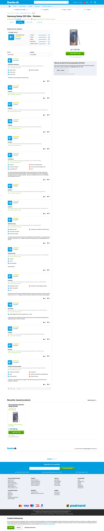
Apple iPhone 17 (11, 480)
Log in (80, 2)
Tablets (30, 6)
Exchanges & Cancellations (13, 497)
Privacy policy (57, 494)
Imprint (44, 513)
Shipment (10, 496)
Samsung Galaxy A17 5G (13, 487)
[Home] (9, 6)
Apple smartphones (35, 480)
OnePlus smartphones (35, 482)
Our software (56, 493)
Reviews (33, 13)
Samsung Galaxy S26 (12, 482)
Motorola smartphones (35, 483)
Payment (9, 492)
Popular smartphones (14, 478)
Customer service (47, 6)
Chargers (79, 482)
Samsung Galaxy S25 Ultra (25, 13)
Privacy (40, 513)
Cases (79, 480)
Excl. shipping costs (77, 57)
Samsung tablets (57, 481)
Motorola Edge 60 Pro (12, 486)
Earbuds (79, 483)
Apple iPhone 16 (11, 481)
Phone (15, 6)
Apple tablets (56, 480)
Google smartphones (35, 485)
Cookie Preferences (51, 513)
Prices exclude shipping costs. (65, 510)
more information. (64, 512)
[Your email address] (44, 468)
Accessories (22, 6)
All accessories (80, 487)
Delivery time (10, 494)
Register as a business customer (37, 493)
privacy (43, 524)
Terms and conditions (60, 513)
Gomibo (56, 490)
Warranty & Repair (11, 498)
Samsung (17, 13)
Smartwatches (80, 486)
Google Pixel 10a (11, 485)
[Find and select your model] (51, 2)
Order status (10, 493)
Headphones (80, 485)
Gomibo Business (34, 492)
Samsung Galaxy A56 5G (13, 483)
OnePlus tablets (57, 485)
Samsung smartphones (35, 481)
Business (37, 6)
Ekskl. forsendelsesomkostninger (13, 436)
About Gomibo (57, 492)
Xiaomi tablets (57, 482)
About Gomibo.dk (34, 513)
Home (8, 13)
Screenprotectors (81, 481)
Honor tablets (57, 483)
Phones (33, 478)
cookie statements (51, 524)
